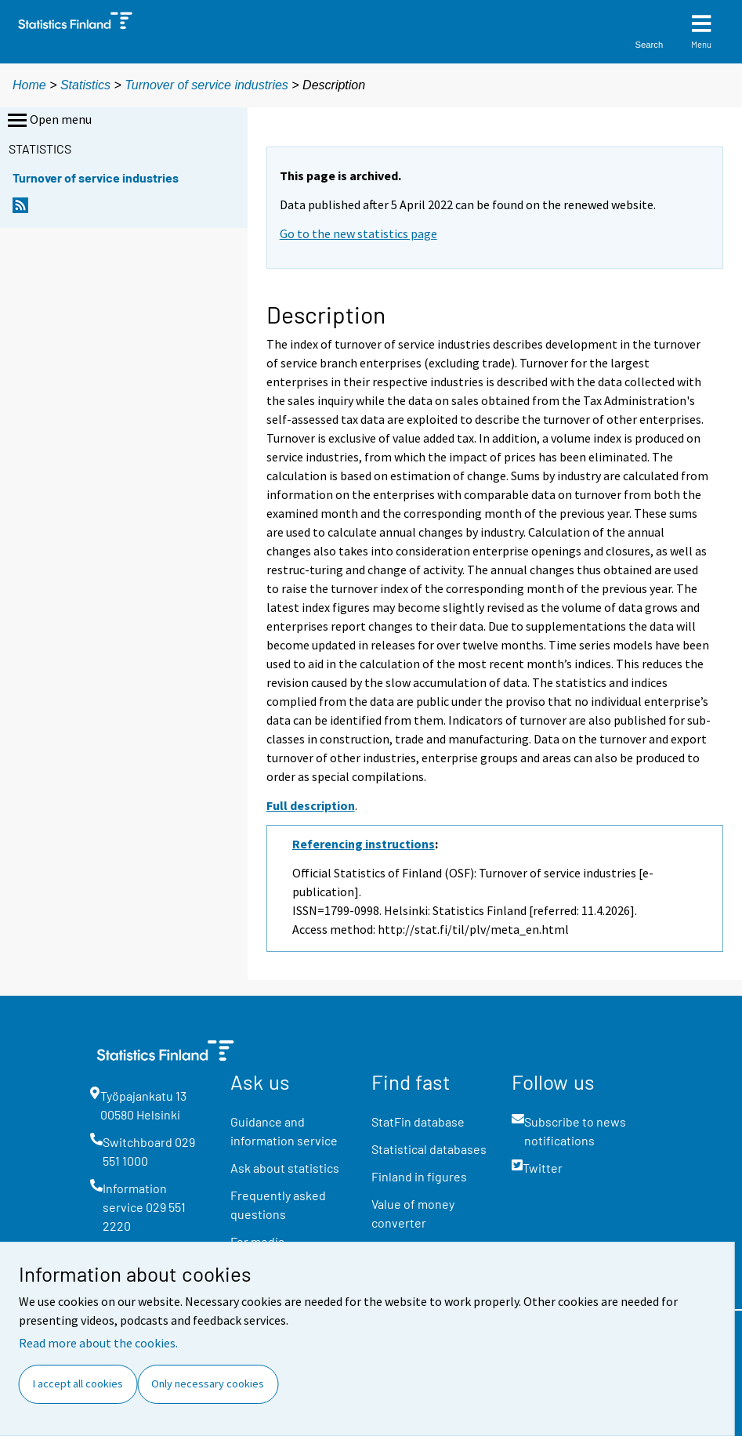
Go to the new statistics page (358, 233)
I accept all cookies (78, 1383)
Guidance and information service (284, 1131)
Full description (310, 805)
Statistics (85, 85)
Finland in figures (419, 1176)
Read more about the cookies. (98, 1343)
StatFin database (418, 1121)
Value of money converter (412, 1213)
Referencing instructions (363, 844)
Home (29, 85)
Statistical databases (429, 1148)
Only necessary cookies (207, 1383)
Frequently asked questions (278, 1204)
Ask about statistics (284, 1167)
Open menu (48, 120)
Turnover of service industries (206, 85)
